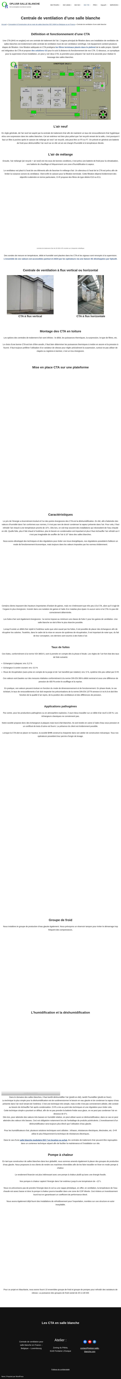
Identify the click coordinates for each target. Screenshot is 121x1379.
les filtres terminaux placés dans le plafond (75, 47)
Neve (3, 1376)
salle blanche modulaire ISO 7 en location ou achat (43, 1140)
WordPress (20, 1376)
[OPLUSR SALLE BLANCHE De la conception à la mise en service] (20, 5)
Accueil (4, 24)
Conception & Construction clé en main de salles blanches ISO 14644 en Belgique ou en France (41, 24)
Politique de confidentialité (60, 1369)
